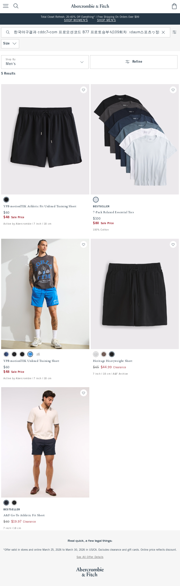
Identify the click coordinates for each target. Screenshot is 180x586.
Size (10, 44)
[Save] (83, 89)
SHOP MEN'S (106, 20)
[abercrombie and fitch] (90, 6)
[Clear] (163, 32)
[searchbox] (85, 32)
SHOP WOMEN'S (76, 20)
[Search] (8, 32)
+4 (38, 354)
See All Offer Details (90, 557)
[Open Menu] (4, 6)
